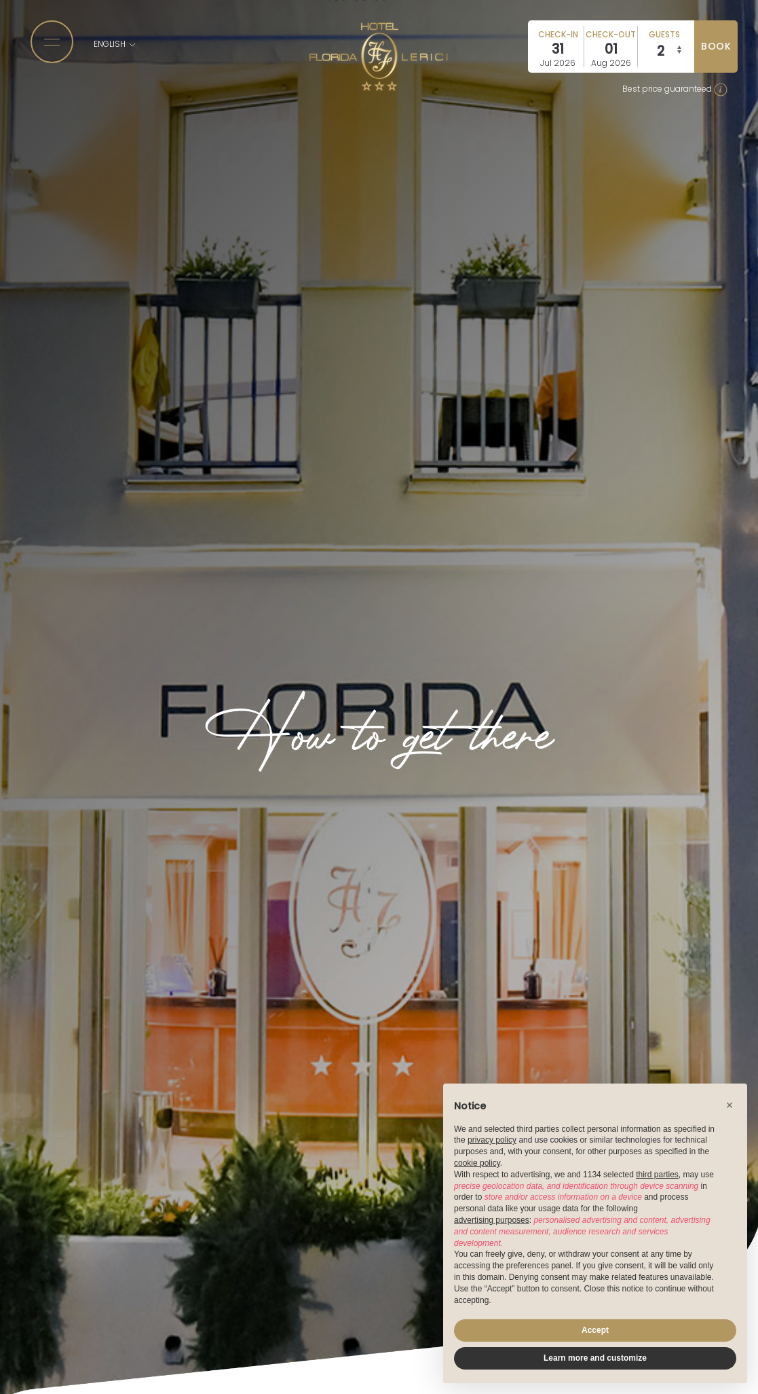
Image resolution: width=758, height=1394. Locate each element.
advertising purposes (491, 1220)
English (115, 44)
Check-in (558, 34)
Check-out (611, 34)
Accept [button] (595, 1330)
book (716, 46)
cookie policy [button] (477, 1163)
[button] (729, 1105)
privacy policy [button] (492, 1140)
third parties (657, 1174)
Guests (664, 34)
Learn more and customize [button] (595, 1358)
